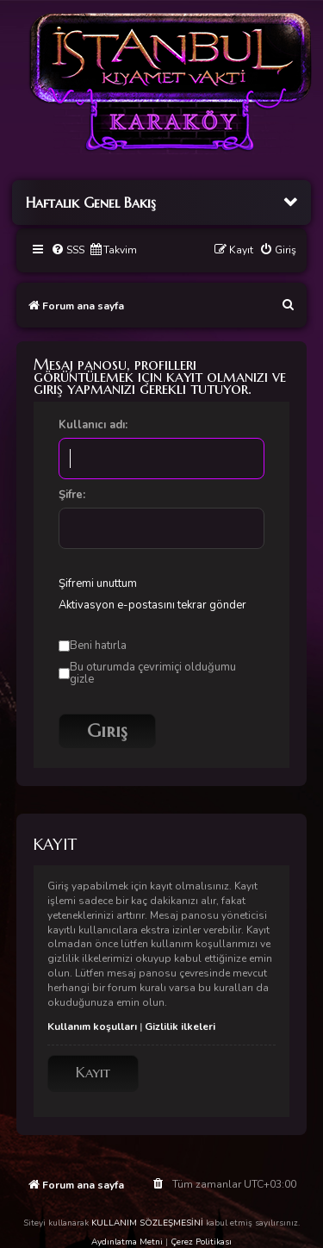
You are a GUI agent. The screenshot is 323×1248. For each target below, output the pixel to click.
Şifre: (72, 494)
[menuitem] (67, 250)
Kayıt (93, 1073)
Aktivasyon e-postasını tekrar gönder (152, 605)
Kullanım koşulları (92, 1026)
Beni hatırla (93, 646)
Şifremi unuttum (98, 583)
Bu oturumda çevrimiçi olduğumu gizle (147, 673)
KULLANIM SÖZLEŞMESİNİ (147, 1223)
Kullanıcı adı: (93, 425)
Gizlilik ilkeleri (180, 1026)
